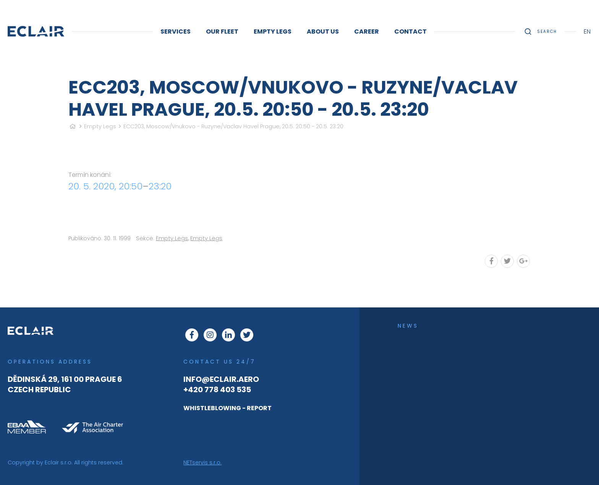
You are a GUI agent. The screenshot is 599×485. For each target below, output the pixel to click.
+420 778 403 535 (217, 389)
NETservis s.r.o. (202, 462)
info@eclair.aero (221, 379)
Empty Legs (100, 126)
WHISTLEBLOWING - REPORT (227, 408)
